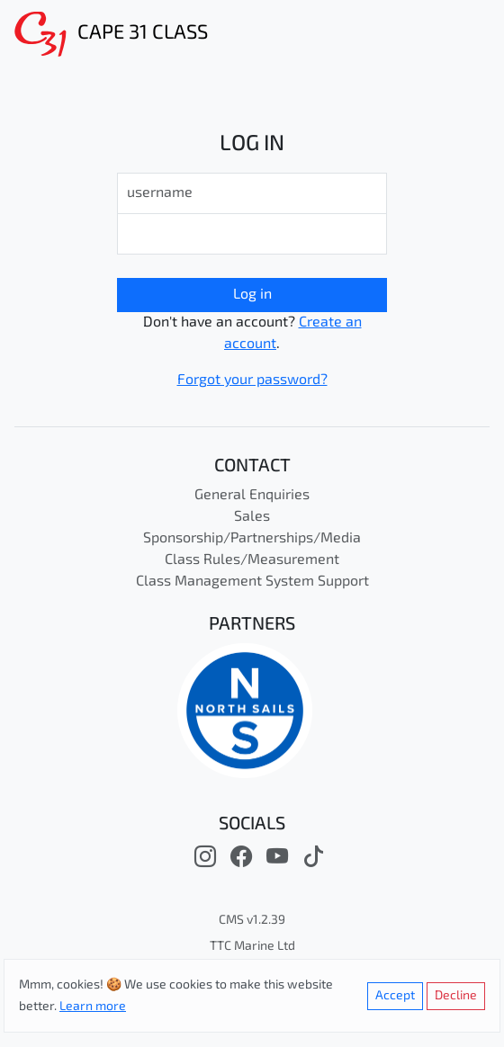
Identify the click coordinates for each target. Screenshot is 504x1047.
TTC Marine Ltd (252, 946)
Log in (252, 295)
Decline (456, 996)
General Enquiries (252, 495)
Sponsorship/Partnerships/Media (252, 539)
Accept (395, 996)
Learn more (92, 1007)
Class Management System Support (252, 582)
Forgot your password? (252, 380)
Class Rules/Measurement (252, 560)
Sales (252, 517)
